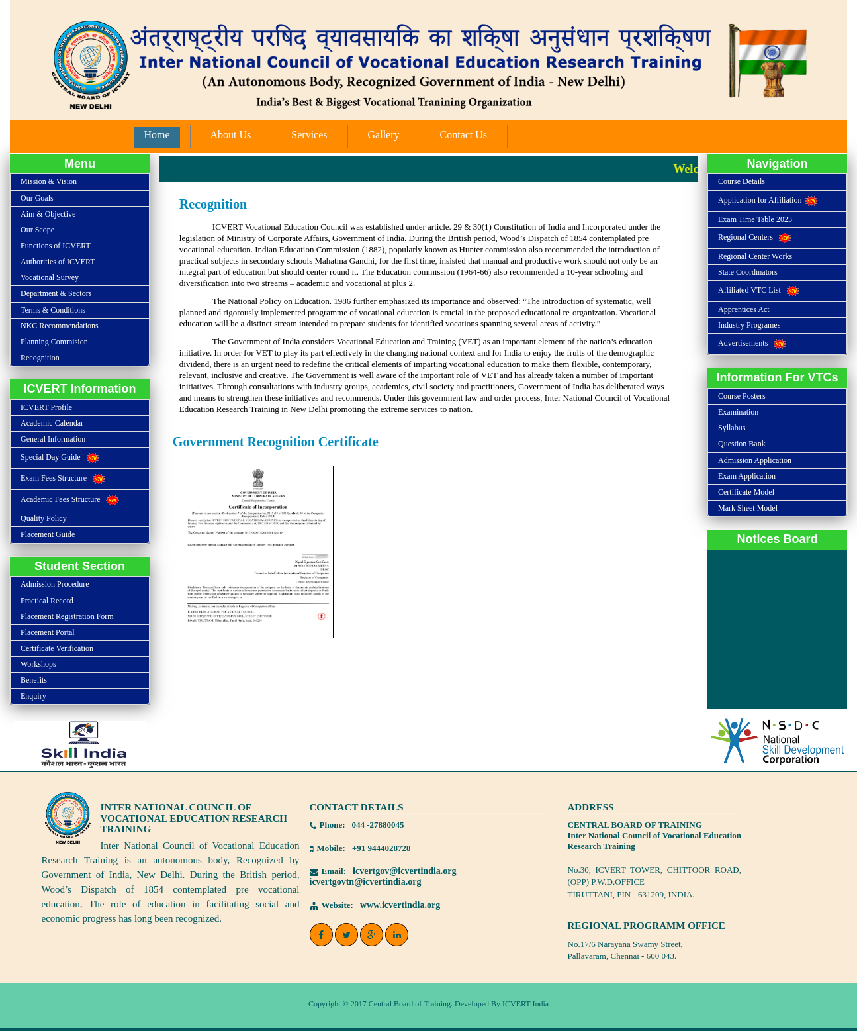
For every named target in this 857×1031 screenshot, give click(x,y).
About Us (230, 134)
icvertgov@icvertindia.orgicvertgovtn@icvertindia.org (383, 876)
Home (156, 134)
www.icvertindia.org (400, 905)
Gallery (384, 134)
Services (309, 134)
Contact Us (464, 134)
